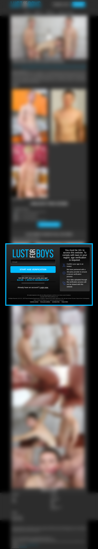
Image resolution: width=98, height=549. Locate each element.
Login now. (44, 287)
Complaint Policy (56, 301)
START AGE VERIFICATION (33, 269)
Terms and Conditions (45, 301)
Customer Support (34, 301)
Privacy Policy (65, 301)
